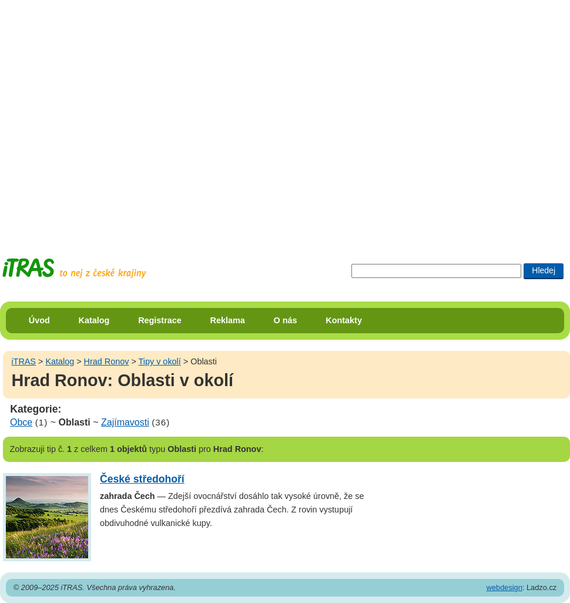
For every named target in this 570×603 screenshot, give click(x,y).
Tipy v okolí (160, 361)
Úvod (39, 320)
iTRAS (23, 361)
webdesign (504, 587)
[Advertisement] (118, 118)
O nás (285, 320)
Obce (21, 422)
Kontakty (344, 320)
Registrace (160, 320)
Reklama (227, 320)
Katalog (94, 320)
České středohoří (142, 479)
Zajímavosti (125, 422)
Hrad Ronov (106, 361)
